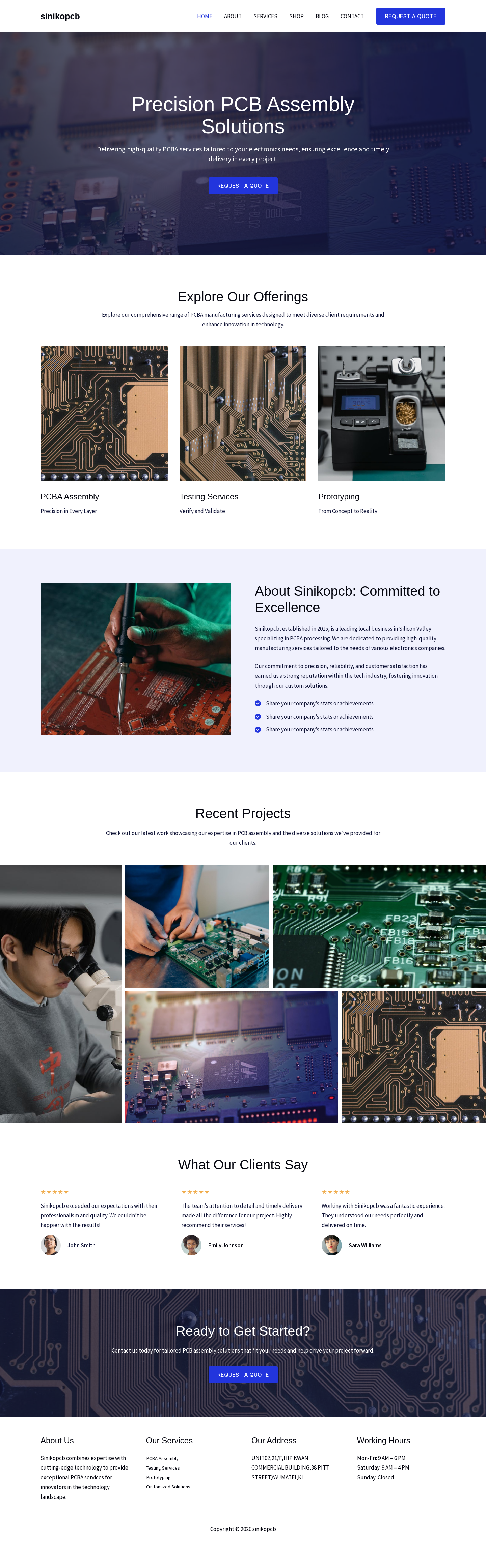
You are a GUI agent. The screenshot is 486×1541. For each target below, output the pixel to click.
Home (206, 16)
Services (266, 16)
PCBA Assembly (164, 1458)
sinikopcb (60, 16)
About (234, 16)
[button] (411, 16)
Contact (352, 16)
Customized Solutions (173, 1487)
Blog (322, 16)
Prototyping (161, 1478)
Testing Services (166, 1468)
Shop (297, 16)
